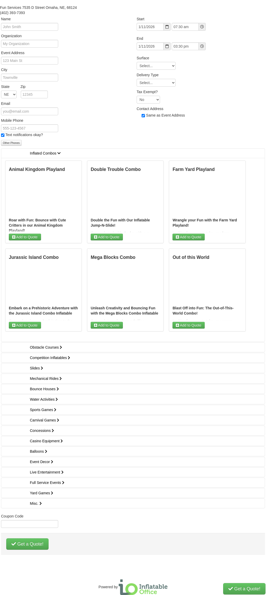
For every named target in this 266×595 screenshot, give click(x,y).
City (4, 70)
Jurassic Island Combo (34, 257)
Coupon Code (12, 516)
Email (5, 103)
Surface (143, 58)
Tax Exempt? (147, 92)
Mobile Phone (12, 120)
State (13, 87)
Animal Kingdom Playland (37, 169)
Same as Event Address (165, 115)
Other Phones (11, 142)
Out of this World (190, 257)
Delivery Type (148, 75)
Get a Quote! (27, 544)
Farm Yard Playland (193, 169)
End (140, 38)
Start (140, 19)
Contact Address (150, 109)
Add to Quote (25, 237)
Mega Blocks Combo (113, 257)
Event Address (12, 53)
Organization (11, 36)
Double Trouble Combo (116, 169)
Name (6, 19)
